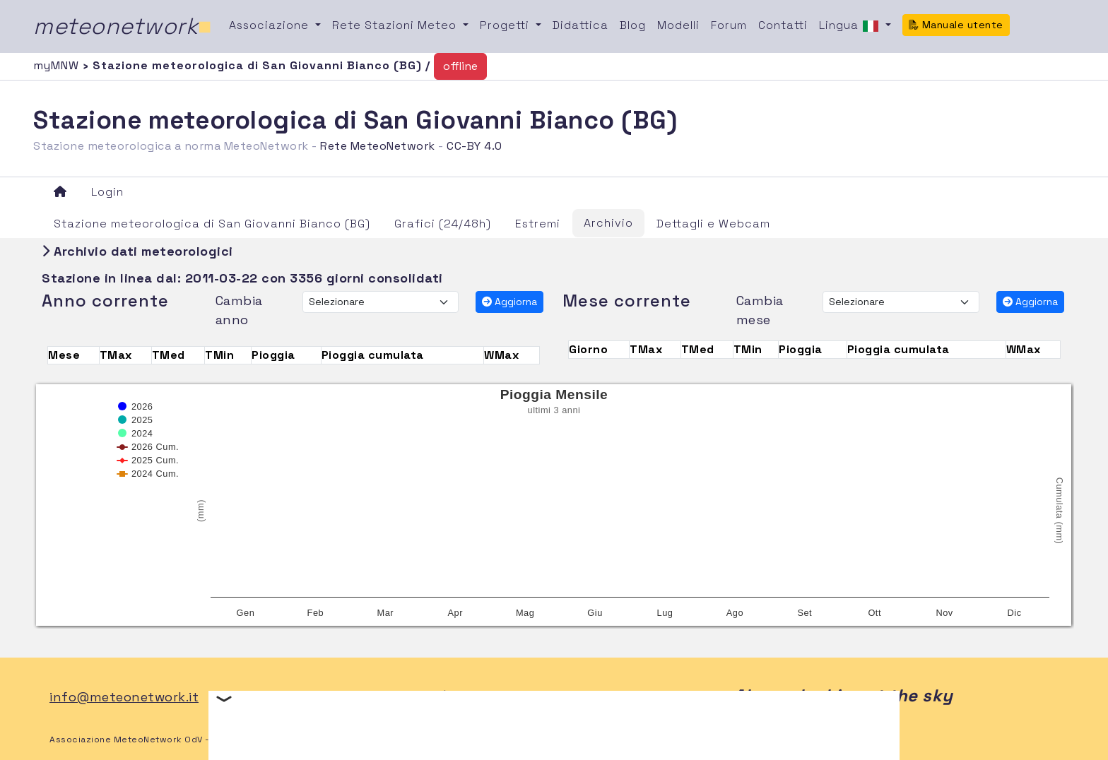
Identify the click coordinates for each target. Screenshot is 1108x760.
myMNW (58, 65)
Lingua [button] (851, 26)
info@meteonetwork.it (124, 697)
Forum (729, 25)
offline (460, 66)
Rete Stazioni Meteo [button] (396, 25)
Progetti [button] (506, 25)
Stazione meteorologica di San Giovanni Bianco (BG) (212, 223)
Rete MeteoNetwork (377, 145)
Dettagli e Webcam (713, 223)
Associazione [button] (270, 25)
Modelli (678, 25)
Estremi (537, 223)
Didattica (580, 25)
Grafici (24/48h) (442, 223)
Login (107, 191)
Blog (633, 25)
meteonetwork (122, 26)
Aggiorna (509, 301)
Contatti (783, 25)
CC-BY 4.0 (474, 145)
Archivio (608, 222)
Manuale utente (956, 24)
